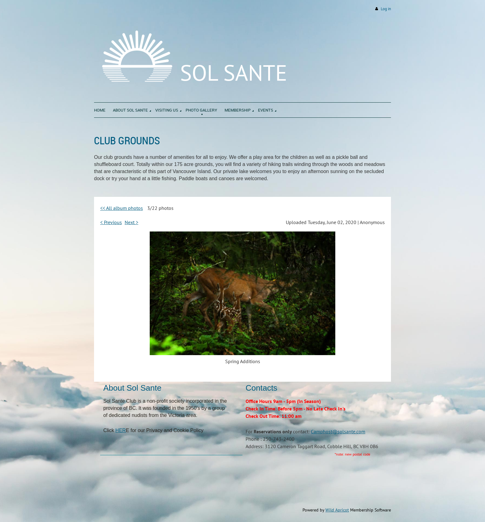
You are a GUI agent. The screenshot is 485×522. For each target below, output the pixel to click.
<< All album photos (121, 208)
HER (120, 430)
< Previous (111, 222)
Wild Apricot (337, 510)
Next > (131, 222)
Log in (386, 8)
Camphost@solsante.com (338, 431)
